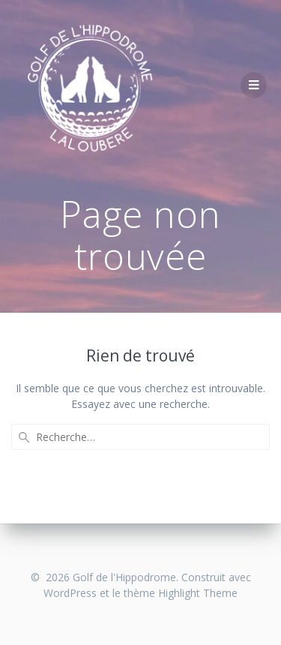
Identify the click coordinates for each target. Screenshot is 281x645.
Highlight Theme (198, 593)
